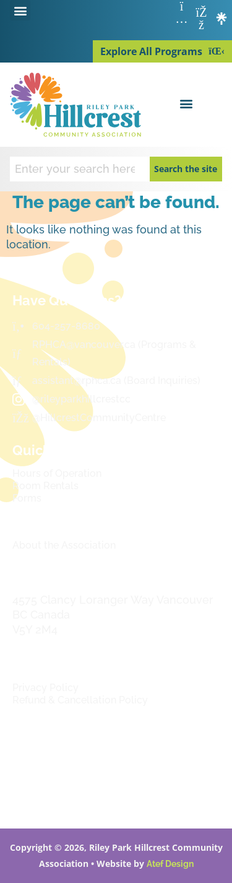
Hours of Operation (56, 473)
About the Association (64, 545)
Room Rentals (45, 486)
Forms (26, 498)
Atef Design (170, 864)
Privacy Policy (45, 688)
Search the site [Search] (185, 169)
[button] (20, 10)
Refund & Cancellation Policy (80, 700)
